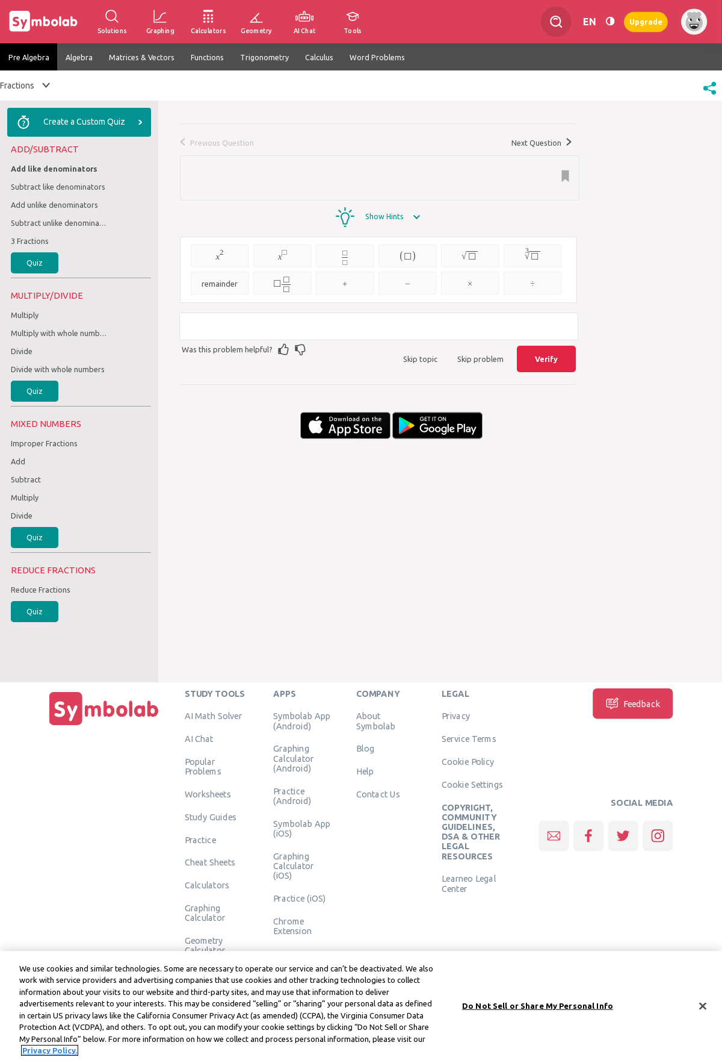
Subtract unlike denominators (59, 223)
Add (18, 461)
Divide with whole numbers (58, 369)
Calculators (207, 885)
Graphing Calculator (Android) (293, 758)
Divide (21, 351)
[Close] (703, 1008)
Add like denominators (54, 168)
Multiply (25, 315)
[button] (709, 96)
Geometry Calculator (205, 945)
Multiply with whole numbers (59, 333)
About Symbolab (375, 721)
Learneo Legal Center (469, 883)
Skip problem (480, 359)
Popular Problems (203, 766)
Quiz (34, 262)
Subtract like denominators (58, 186)
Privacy (456, 716)
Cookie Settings (472, 784)
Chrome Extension (292, 925)
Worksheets (208, 794)
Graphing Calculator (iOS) (293, 866)
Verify (546, 359)
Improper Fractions (44, 443)
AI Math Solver (213, 716)
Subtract (26, 479)
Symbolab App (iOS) (301, 828)
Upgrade (645, 21)
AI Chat (199, 739)
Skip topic (420, 359)
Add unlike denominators (54, 205)
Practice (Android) (292, 795)
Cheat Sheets (210, 862)
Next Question (541, 143)
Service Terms (469, 739)
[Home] (104, 725)
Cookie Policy (468, 761)
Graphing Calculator (205, 912)
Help (365, 771)
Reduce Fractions (40, 589)
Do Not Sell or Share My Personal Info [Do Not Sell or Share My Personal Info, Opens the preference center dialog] (537, 1007)
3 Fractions (30, 241)
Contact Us (378, 794)
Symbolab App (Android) (301, 721)
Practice (200, 839)
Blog (365, 748)
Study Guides (210, 816)
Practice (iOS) (299, 898)
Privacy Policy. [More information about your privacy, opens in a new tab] (49, 1053)
